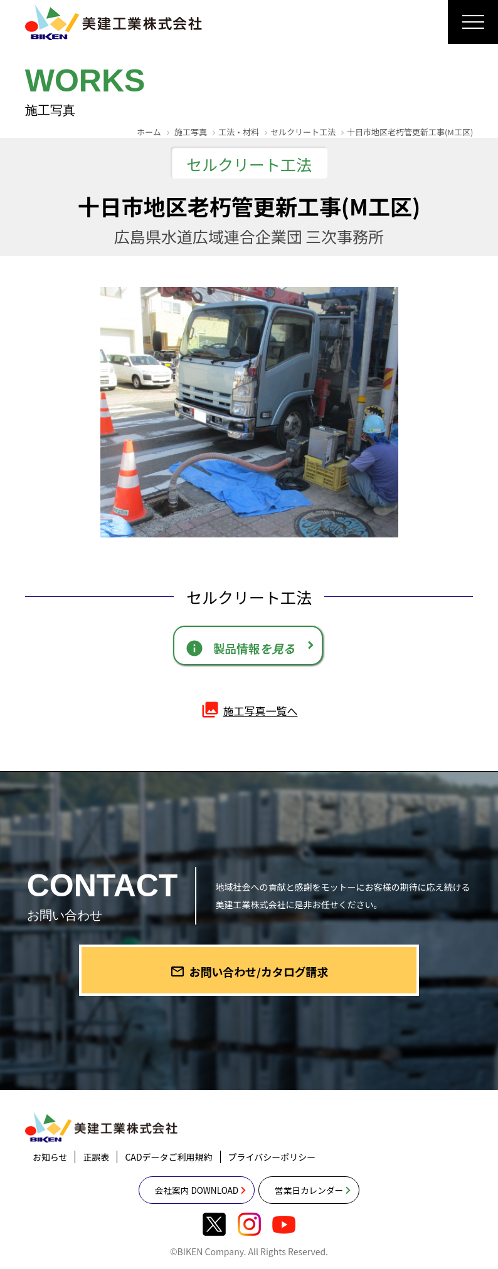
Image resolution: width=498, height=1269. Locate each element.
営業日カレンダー (317, 1200)
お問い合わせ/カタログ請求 (249, 979)
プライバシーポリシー (272, 1166)
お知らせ (50, 1166)
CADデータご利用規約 (168, 1166)
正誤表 (96, 1166)
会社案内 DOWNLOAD (188, 1200)
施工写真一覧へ (249, 715)
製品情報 (241, 649)
